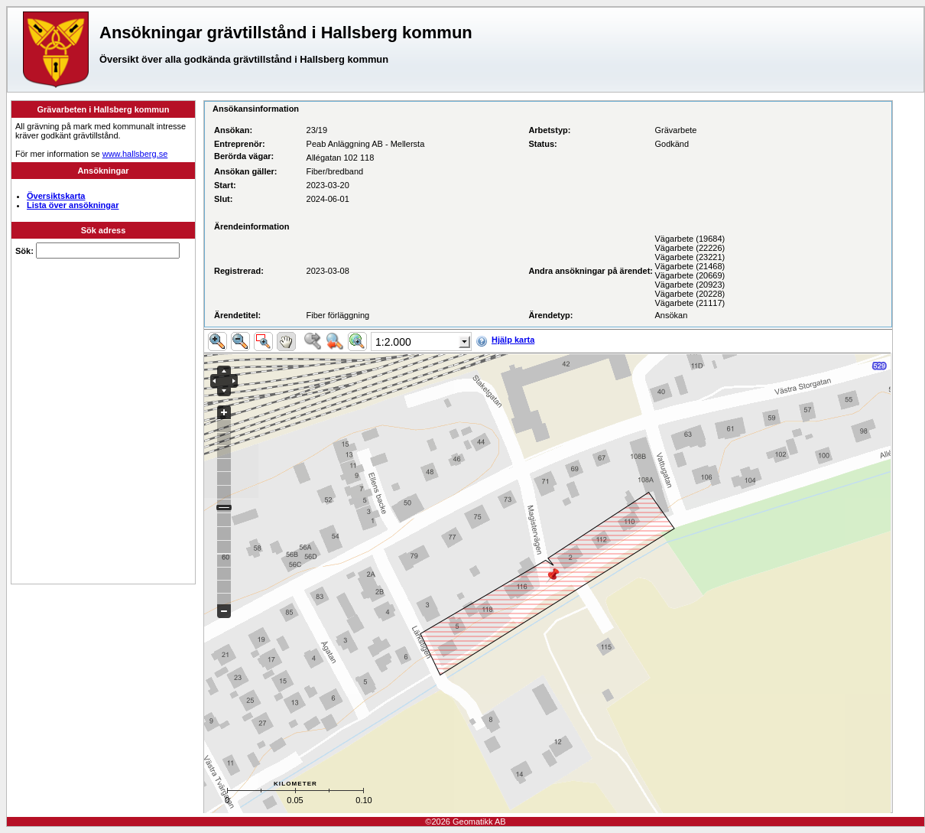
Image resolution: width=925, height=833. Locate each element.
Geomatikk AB (479, 821)
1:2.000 (393, 342)
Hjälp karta (513, 339)
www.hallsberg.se (135, 153)
